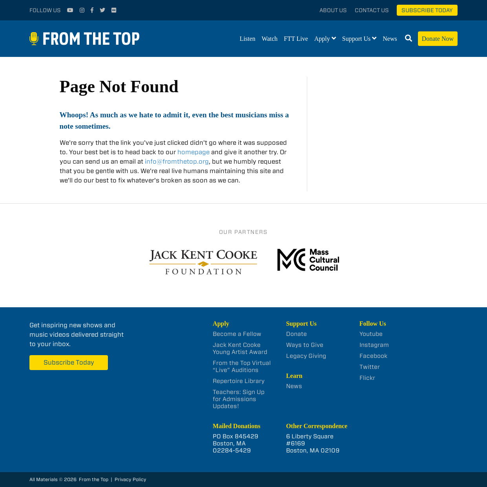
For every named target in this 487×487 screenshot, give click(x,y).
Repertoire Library (238, 381)
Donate (296, 333)
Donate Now (438, 38)
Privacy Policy (130, 479)
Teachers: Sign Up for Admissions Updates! (238, 399)
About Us (333, 10)
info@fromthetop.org (177, 161)
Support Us (356, 38)
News (390, 38)
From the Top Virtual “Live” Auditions (242, 366)
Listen (247, 38)
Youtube (371, 333)
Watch (269, 38)
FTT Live (296, 38)
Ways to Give (304, 344)
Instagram (374, 344)
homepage (193, 152)
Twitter (369, 366)
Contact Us (372, 10)
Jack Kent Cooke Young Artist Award (240, 348)
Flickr (367, 377)
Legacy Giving (306, 355)
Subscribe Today (427, 10)
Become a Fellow (237, 333)
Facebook (373, 355)
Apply (322, 38)
